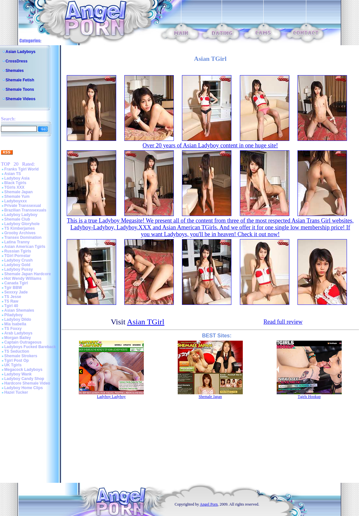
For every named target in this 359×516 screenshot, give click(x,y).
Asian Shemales (19, 310)
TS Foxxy (12, 328)
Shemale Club (17, 219)
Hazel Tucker (16, 392)
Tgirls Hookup (309, 396)
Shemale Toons (20, 89)
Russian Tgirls (17, 251)
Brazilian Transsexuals (25, 210)
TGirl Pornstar (17, 255)
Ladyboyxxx (15, 201)
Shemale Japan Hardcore (27, 274)
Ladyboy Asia (17, 178)
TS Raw (11, 301)
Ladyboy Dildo (17, 319)
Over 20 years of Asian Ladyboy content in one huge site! (210, 145)
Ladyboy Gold (17, 265)
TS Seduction (16, 351)
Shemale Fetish (20, 80)
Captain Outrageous (23, 342)
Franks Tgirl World (21, 169)
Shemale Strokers (20, 356)
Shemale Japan (18, 192)
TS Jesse (12, 296)
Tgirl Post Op (16, 360)
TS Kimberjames (19, 228)
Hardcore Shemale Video (27, 383)
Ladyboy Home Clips (23, 388)
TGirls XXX (14, 187)
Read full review (282, 322)
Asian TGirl (145, 322)
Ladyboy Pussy (18, 269)
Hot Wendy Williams (22, 278)
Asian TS (12, 173)
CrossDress (16, 61)
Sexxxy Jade (16, 292)
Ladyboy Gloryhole (22, 224)
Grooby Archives (19, 233)
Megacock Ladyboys (23, 369)
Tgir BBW (13, 287)
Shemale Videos (20, 99)
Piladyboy (13, 315)
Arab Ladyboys (18, 333)
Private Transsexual (22, 205)
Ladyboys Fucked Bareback (30, 347)
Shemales (15, 70)
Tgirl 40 (11, 306)
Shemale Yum (17, 196)
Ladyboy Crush (18, 260)
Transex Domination (23, 237)
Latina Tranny (17, 242)
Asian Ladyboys (20, 51)
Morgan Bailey (17, 337)
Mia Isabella (15, 324)
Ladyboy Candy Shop (24, 378)
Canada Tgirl (16, 283)
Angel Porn (209, 504)
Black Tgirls (15, 183)
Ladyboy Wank (18, 374)
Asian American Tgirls (24, 246)
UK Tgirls (12, 365)
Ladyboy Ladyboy (20, 214)
